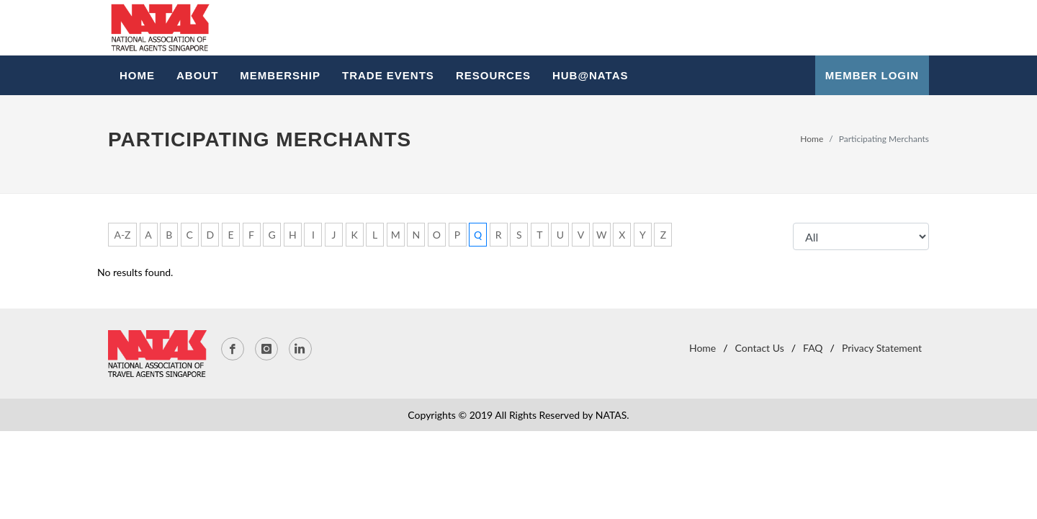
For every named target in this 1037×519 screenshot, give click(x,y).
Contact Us (759, 348)
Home (811, 138)
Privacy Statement (882, 348)
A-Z (122, 235)
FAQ (813, 348)
